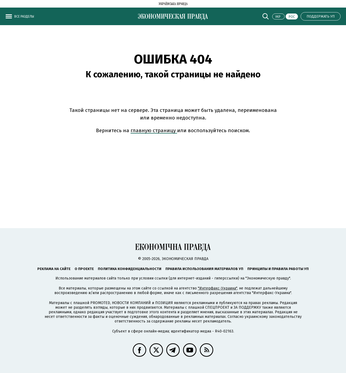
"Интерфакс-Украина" (217, 288)
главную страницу (154, 130)
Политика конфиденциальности (129, 269)
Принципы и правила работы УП (278, 269)
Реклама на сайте (54, 269)
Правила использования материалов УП (204, 269)
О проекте (84, 269)
